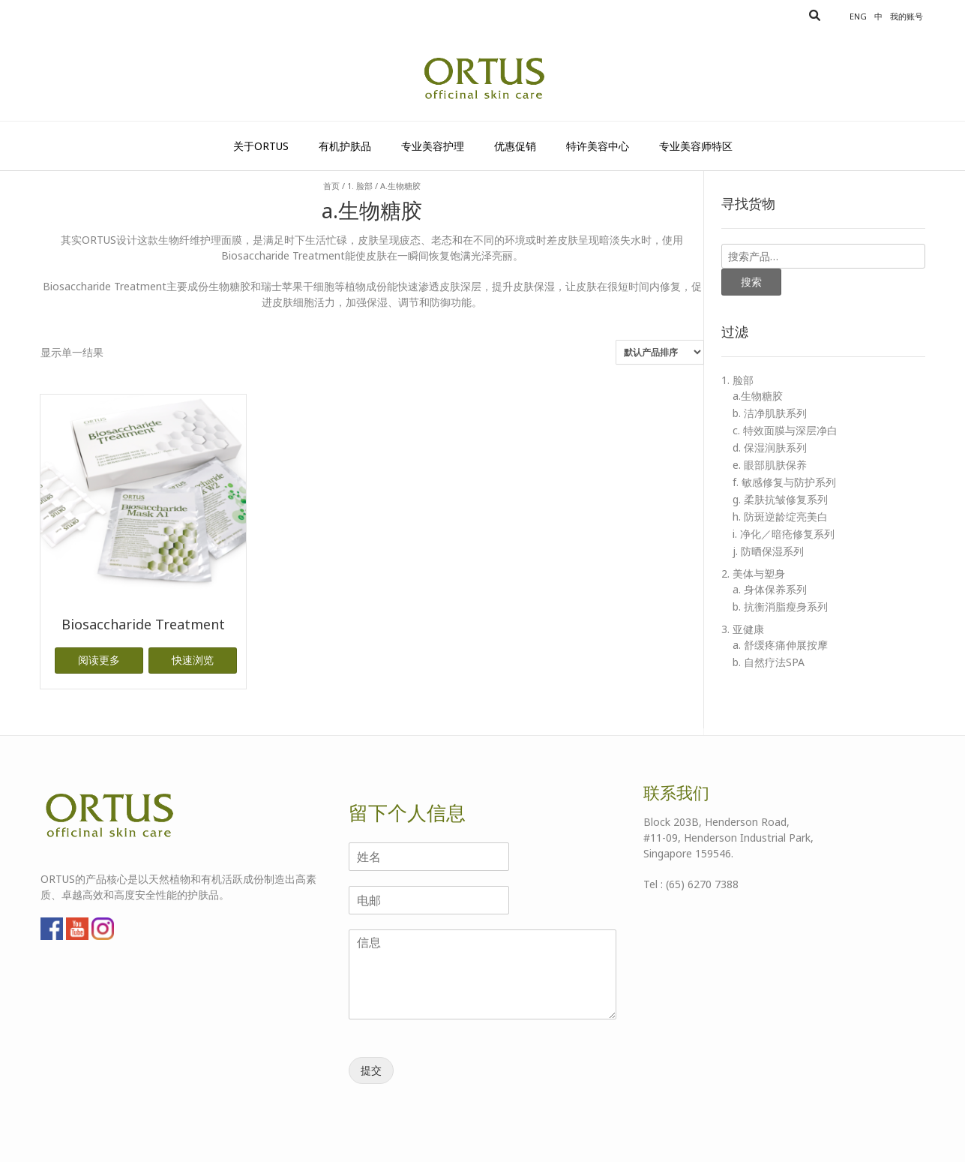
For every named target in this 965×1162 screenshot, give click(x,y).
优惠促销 (515, 146)
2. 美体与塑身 (753, 573)
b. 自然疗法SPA (769, 662)
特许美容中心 (597, 146)
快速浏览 (193, 660)
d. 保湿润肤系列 (770, 447)
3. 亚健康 (742, 629)
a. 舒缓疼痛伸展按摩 (780, 645)
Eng (858, 16)
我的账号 (906, 16)
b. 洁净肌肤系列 (770, 413)
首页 (331, 185)
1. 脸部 (360, 185)
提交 (371, 1070)
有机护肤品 (345, 146)
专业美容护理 (432, 146)
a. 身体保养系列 (770, 589)
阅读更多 (99, 660)
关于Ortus (261, 146)
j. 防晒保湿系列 (768, 551)
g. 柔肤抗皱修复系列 (780, 499)
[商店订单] (660, 352)
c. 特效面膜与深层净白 (785, 430)
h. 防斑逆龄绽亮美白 (780, 516)
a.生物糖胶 (758, 396)
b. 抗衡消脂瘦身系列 (780, 606)
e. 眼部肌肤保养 (770, 465)
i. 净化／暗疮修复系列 (784, 534)
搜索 (751, 282)
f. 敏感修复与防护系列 (784, 482)
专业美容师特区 (696, 146)
